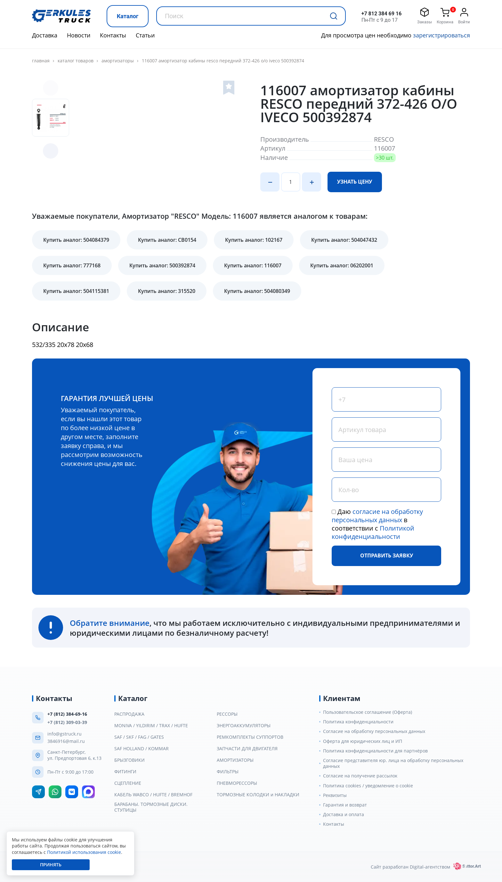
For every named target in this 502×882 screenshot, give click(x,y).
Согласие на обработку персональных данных (374, 731)
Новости (78, 35)
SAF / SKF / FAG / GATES (139, 737)
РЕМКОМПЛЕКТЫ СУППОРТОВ (250, 737)
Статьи (145, 35)
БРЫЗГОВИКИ (129, 760)
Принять (50, 865)
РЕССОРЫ (227, 714)
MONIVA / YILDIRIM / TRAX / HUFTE (151, 725)
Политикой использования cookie (84, 852)
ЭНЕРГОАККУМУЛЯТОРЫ (244, 725)
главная (41, 61)
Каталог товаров (75, 61)
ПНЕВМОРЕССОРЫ (237, 783)
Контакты (113, 35)
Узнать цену (354, 181)
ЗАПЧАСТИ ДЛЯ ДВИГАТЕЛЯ (247, 749)
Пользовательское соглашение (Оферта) (367, 712)
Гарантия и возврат (345, 805)
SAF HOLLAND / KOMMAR (141, 749)
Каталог (128, 16)
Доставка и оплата (343, 814)
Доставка (44, 35)
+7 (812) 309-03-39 (67, 722)
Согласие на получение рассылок (360, 776)
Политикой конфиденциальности (373, 532)
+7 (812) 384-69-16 (67, 714)
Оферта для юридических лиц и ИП (362, 741)
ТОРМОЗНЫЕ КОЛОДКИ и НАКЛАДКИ (258, 795)
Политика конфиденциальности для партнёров (375, 751)
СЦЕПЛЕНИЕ (127, 783)
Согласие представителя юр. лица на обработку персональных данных (393, 763)
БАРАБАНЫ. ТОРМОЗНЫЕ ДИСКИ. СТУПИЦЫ (151, 807)
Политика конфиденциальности (358, 722)
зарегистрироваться (441, 35)
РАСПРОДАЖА (129, 714)
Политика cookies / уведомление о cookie (368, 786)
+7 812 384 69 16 (381, 14)
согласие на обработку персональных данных (377, 515)
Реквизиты (335, 795)
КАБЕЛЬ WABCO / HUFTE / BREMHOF (153, 795)
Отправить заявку (386, 555)
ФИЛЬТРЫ (228, 772)
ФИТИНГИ (125, 772)
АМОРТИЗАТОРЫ (117, 61)
